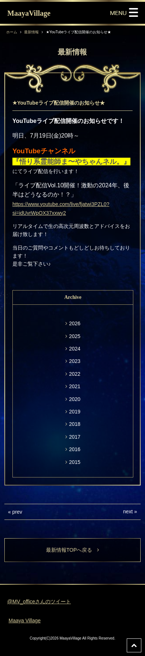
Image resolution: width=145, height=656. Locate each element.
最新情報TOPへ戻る (72, 550)
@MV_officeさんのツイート (39, 601)
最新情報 (31, 32)
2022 (74, 374)
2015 (74, 462)
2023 (74, 361)
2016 (74, 449)
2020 (74, 399)
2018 (74, 424)
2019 (74, 412)
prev (17, 512)
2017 (74, 437)
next (128, 511)
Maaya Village (24, 620)
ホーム (11, 32)
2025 (74, 336)
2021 (74, 386)
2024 (74, 349)
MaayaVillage (28, 13)
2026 (74, 323)
